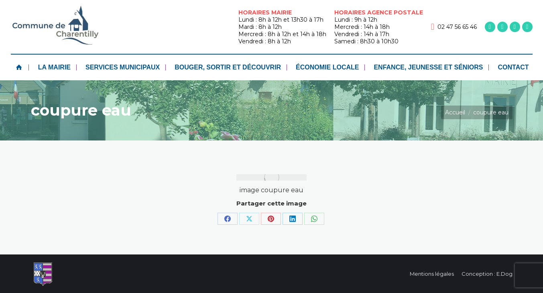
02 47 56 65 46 (454, 26)
